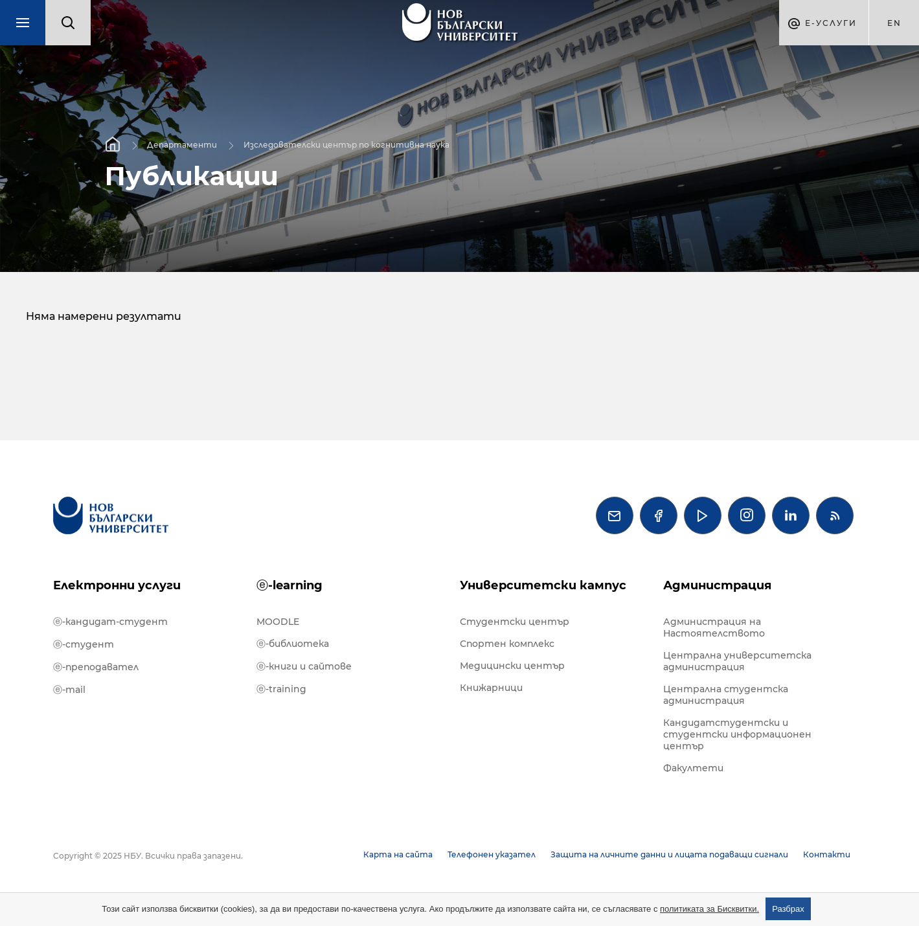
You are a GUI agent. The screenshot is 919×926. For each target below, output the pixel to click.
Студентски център (514, 621)
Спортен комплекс (507, 643)
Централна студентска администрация (725, 694)
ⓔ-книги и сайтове (304, 666)
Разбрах (788, 909)
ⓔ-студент (83, 644)
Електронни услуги (117, 585)
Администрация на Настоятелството (714, 627)
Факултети (693, 768)
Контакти (826, 854)
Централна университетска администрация (737, 661)
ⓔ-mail (69, 689)
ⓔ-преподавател (96, 667)
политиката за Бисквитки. (709, 909)
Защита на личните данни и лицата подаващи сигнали (669, 854)
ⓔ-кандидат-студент (110, 621)
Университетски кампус (543, 585)
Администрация (717, 585)
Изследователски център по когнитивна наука (346, 144)
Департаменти (182, 144)
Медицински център (512, 666)
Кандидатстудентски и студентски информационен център (737, 734)
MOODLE (277, 621)
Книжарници (491, 688)
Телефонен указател (492, 854)
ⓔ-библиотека (292, 643)
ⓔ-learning (289, 585)
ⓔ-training (281, 689)
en (894, 23)
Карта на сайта (398, 854)
